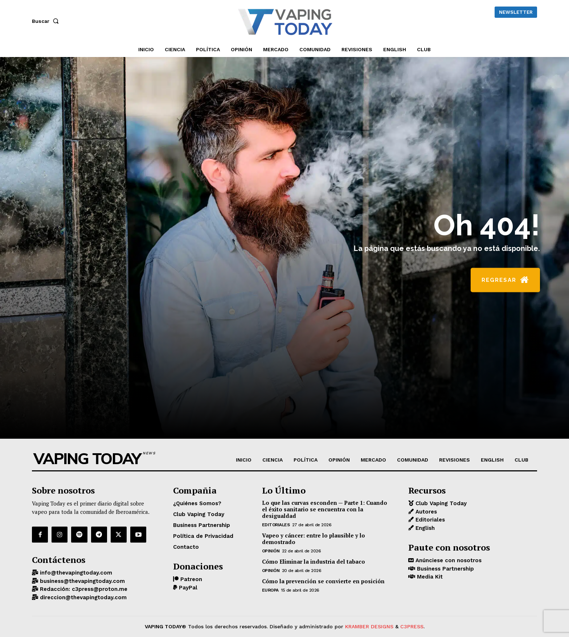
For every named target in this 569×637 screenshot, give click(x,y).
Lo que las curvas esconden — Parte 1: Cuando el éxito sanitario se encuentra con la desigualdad (324, 509)
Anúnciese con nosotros (448, 560)
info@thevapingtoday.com (75, 572)
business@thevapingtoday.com (81, 581)
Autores (425, 511)
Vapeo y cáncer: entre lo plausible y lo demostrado (313, 538)
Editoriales (276, 524)
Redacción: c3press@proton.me (82, 589)
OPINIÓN (271, 550)
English (424, 528)
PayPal (187, 587)
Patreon (190, 579)
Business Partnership (444, 568)
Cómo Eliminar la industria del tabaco (313, 561)
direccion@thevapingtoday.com (82, 597)
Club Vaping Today (440, 503)
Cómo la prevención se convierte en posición (323, 581)
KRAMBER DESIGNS (369, 626)
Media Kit (429, 576)
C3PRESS (411, 626)
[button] (47, 21)
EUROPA (270, 590)
